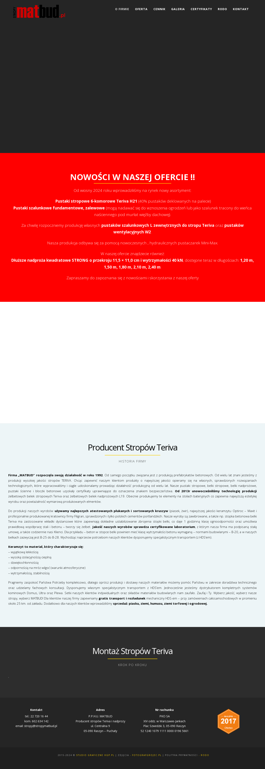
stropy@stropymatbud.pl (40, 726)
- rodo (204, 755)
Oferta (141, 9)
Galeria (178, 9)
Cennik (159, 9)
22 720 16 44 (39, 716)
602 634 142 (40, 721)
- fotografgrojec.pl (145, 755)
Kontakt (241, 9)
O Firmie (122, 9)
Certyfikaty (201, 9)
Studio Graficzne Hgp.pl (95, 755)
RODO (222, 9)
